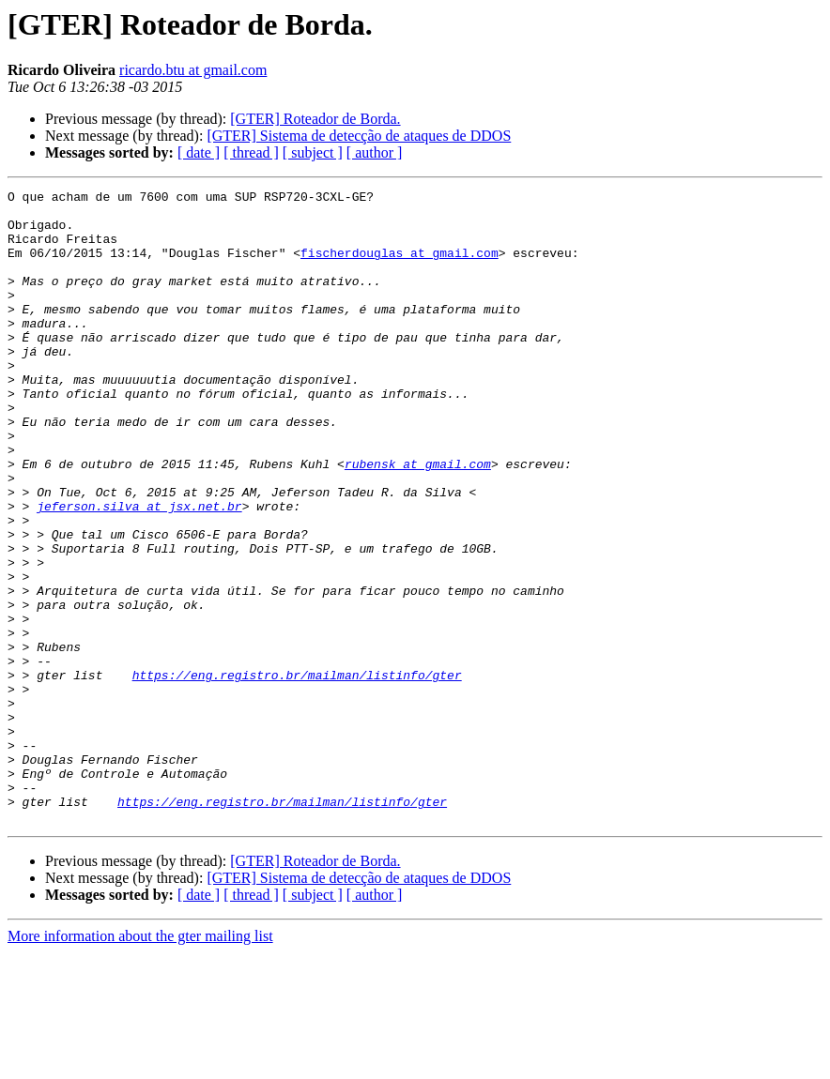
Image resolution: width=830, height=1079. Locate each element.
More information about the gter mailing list (140, 1063)
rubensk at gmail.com (418, 519)
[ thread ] (251, 152)
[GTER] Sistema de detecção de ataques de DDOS (359, 136)
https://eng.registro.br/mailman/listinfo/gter (297, 773)
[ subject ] (313, 152)
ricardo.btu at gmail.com (193, 70)
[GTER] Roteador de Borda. (315, 119)
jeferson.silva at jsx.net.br (139, 570)
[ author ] (374, 152)
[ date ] (198, 152)
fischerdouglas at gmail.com (399, 266)
